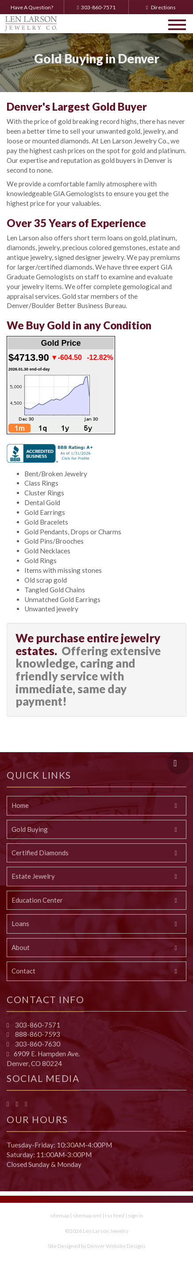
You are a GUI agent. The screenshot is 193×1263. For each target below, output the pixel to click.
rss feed (114, 1215)
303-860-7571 (96, 7)
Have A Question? (32, 7)
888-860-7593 (37, 1034)
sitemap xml (87, 1215)
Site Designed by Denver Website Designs (97, 1246)
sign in (135, 1215)
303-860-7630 (37, 1044)
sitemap (59, 1215)
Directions (161, 7)
